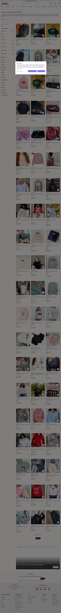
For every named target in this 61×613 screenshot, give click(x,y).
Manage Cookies (20, 71)
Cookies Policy (20, 67)
